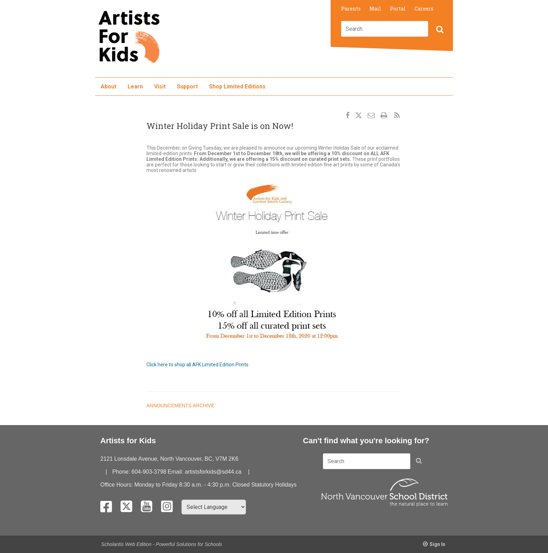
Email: (176, 472)
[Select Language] (213, 507)
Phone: (121, 472)
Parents (351, 8)
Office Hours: (117, 485)
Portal (398, 8)
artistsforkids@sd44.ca (213, 472)
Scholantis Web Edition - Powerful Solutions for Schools (161, 544)
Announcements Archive (180, 405)
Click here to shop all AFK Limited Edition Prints (197, 364)
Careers (423, 8)
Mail (375, 8)
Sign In (437, 544)
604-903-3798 (148, 472)
